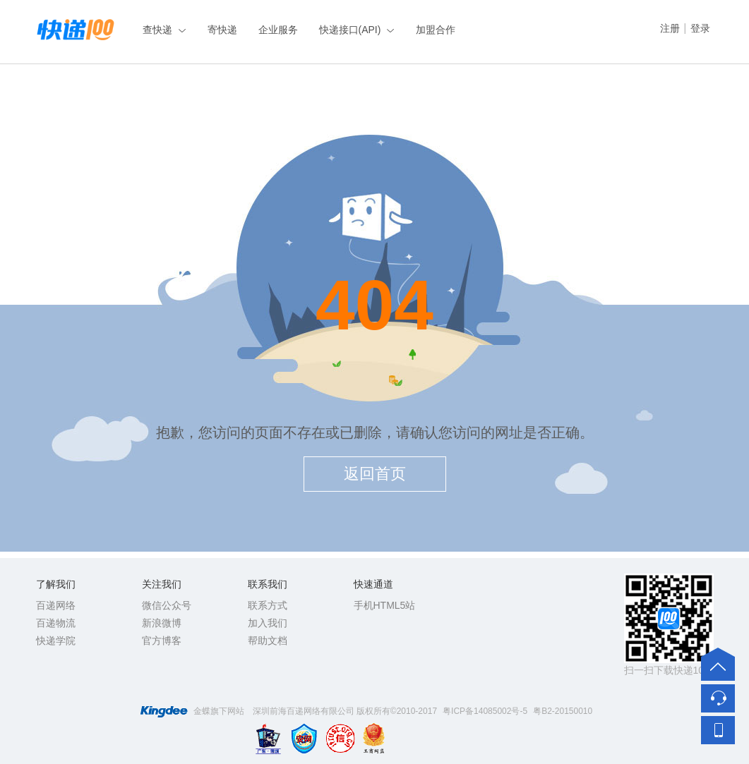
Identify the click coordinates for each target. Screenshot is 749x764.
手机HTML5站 (385, 605)
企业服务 (278, 29)
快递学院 (56, 640)
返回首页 (375, 474)
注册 (670, 28)
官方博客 (161, 640)
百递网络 (56, 605)
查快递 (157, 29)
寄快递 (222, 29)
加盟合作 (435, 29)
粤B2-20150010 (562, 711)
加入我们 (267, 623)
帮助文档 (267, 640)
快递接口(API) (350, 29)
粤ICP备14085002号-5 (485, 711)
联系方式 (267, 605)
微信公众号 (166, 605)
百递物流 (56, 623)
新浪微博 (161, 623)
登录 (700, 28)
